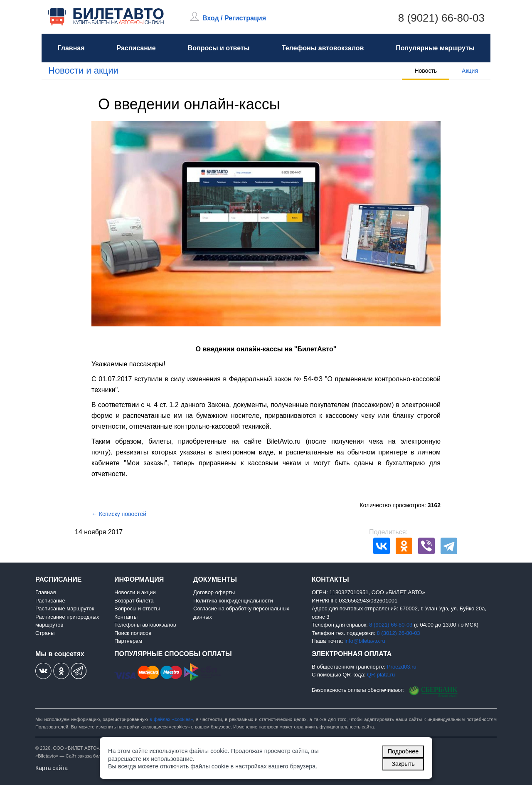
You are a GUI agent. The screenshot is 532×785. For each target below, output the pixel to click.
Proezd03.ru (401, 667)
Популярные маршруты (435, 48)
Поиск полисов (132, 633)
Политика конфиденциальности (233, 600)
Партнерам (128, 641)
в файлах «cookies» (171, 719)
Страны (44, 633)
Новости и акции (83, 70)
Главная (70, 48)
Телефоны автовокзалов (323, 48)
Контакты (126, 617)
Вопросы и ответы (219, 48)
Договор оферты (214, 592)
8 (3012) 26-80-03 (398, 633)
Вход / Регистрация (234, 18)
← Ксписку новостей (118, 514)
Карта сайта (51, 768)
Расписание (135, 48)
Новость (425, 70)
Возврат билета (134, 600)
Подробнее (403, 751)
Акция (470, 70)
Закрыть (403, 763)
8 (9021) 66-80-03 (441, 18)
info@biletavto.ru (365, 641)
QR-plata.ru (381, 674)
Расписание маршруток (64, 608)
